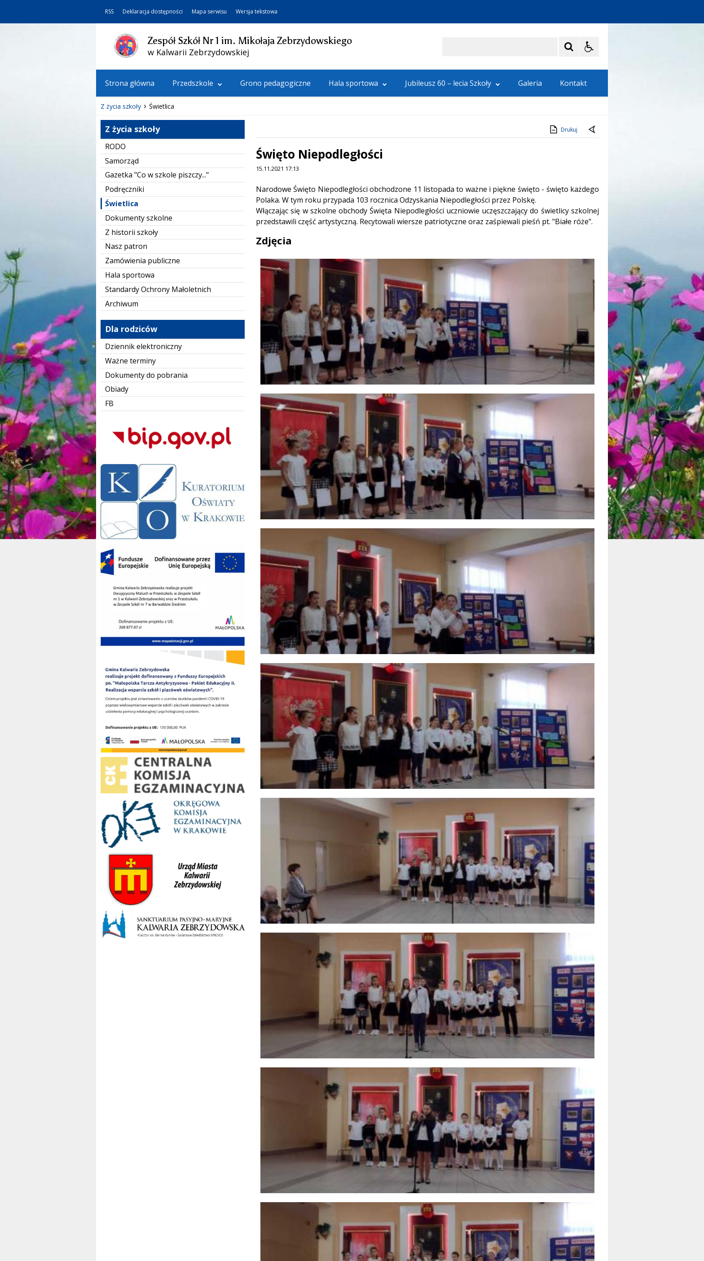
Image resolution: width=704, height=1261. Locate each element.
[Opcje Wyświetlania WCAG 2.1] (589, 47)
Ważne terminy (130, 429)
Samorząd (122, 229)
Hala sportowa (358, 83)
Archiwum (121, 371)
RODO (115, 214)
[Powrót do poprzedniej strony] (592, 197)
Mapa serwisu (209, 11)
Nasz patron (126, 314)
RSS (109, 11)
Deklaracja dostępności (153, 11)
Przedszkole (197, 83)
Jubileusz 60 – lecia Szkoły (452, 83)
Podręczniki (124, 257)
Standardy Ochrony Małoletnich (158, 357)
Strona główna (129, 83)
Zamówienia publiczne (142, 328)
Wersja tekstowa (256, 11)
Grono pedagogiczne (275, 83)
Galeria (530, 83)
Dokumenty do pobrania (146, 443)
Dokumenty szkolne (138, 286)
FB (109, 471)
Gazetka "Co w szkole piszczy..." (157, 243)
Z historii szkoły (131, 300)
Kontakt (573, 83)
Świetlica (121, 271)
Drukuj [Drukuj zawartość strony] (562, 197)
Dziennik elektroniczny (143, 414)
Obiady (116, 457)
